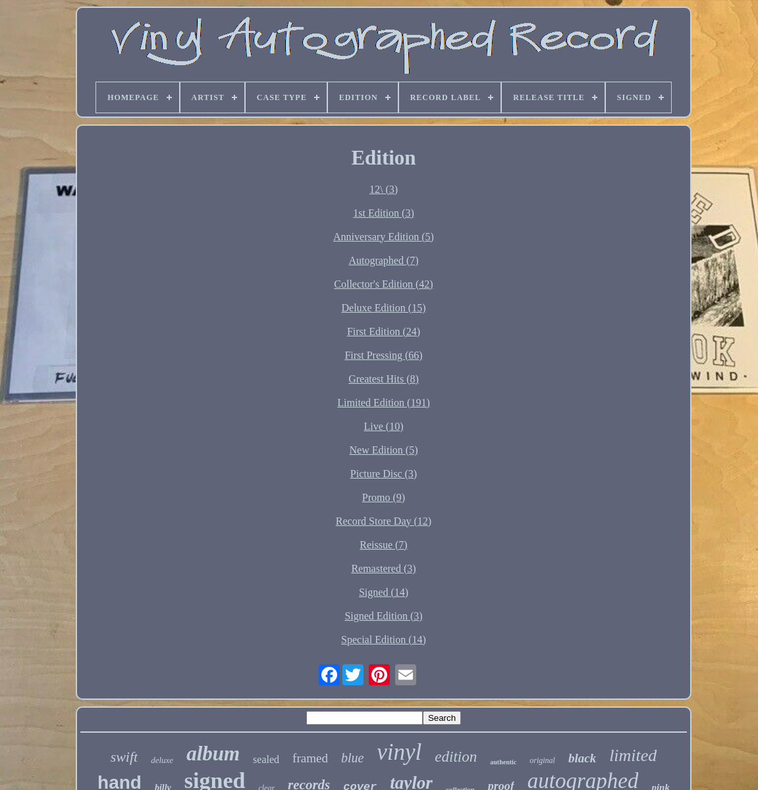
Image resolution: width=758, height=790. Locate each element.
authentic (503, 762)
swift (124, 757)
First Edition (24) (383, 331)
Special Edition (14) (383, 639)
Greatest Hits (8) (383, 378)
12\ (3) (383, 189)
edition (456, 757)
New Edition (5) (384, 450)
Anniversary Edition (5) (383, 236)
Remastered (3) (383, 568)
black (582, 758)
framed (310, 758)
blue (352, 757)
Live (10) (384, 426)
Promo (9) (383, 497)
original (542, 760)
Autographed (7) (383, 260)
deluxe (162, 760)
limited (633, 755)
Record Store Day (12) (383, 521)
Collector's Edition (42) (383, 284)
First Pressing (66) (383, 355)
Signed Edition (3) (383, 615)
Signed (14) (383, 592)
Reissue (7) (383, 544)
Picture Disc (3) (383, 473)
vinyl (399, 752)
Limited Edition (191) (383, 402)
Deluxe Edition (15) (384, 307)
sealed (266, 759)
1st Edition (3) (383, 213)
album (213, 753)
